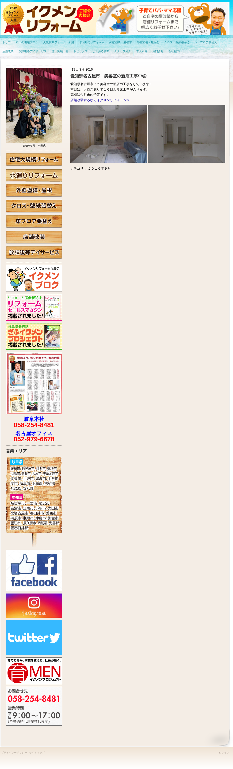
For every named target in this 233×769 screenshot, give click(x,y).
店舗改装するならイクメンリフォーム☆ (100, 100)
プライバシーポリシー (14, 752)
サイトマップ (37, 752)
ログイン (224, 752)
